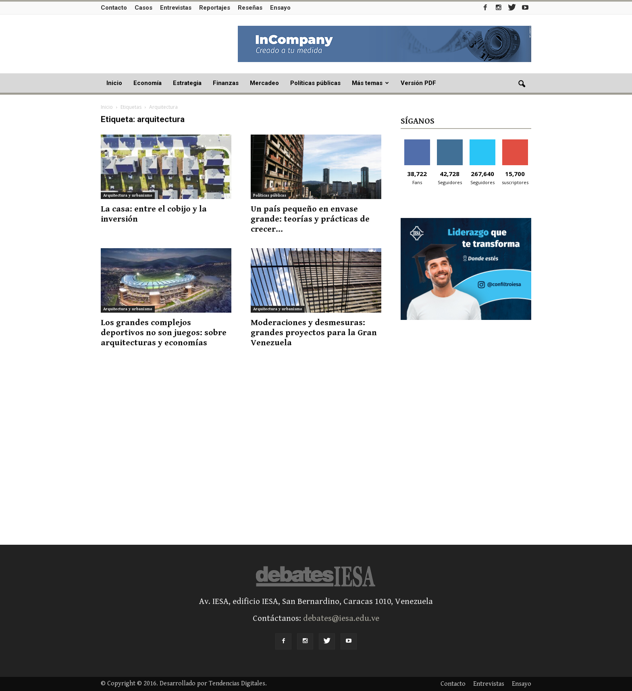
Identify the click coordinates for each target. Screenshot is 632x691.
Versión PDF (418, 83)
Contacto (114, 7)
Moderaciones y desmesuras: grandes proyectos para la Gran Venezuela (314, 333)
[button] (521, 84)
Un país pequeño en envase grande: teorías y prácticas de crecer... (310, 219)
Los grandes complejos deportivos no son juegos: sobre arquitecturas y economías (164, 333)
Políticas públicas (315, 83)
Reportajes (214, 7)
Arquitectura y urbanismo (127, 195)
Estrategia (187, 83)
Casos (143, 7)
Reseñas (250, 7)
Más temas (370, 83)
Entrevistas (175, 7)
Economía (147, 83)
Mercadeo (264, 83)
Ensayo (280, 7)
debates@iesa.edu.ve (341, 618)
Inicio (114, 83)
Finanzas (226, 83)
